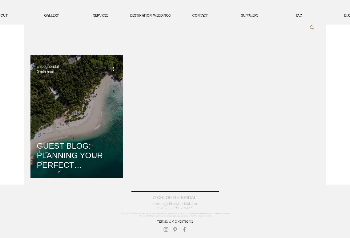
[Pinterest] (175, 229)
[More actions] (115, 68)
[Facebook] (184, 229)
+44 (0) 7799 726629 (175, 208)
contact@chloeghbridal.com (175, 203)
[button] (312, 28)
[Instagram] (166, 229)
